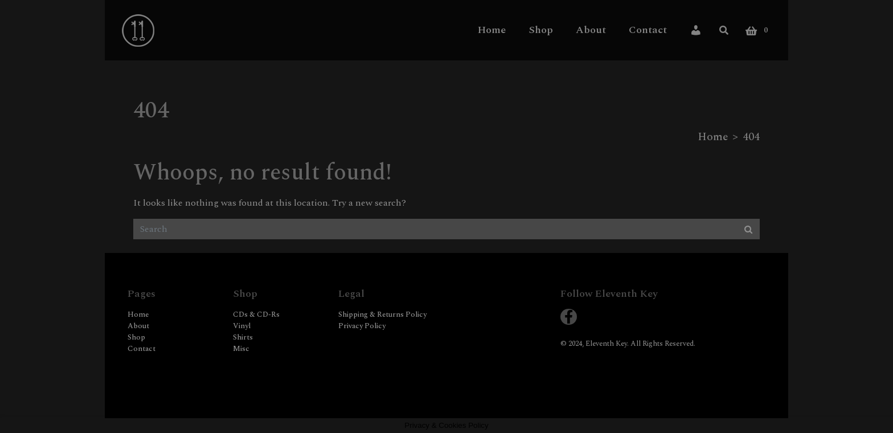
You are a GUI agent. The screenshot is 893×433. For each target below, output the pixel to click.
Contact (648, 29)
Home (492, 29)
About (591, 29)
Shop (541, 29)
